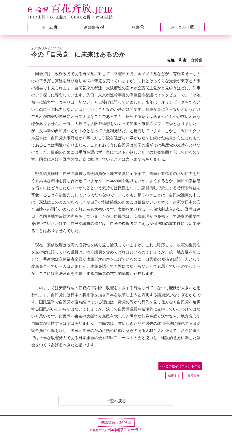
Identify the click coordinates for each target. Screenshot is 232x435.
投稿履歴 (194, 375)
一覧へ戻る (116, 401)
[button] (50, 27)
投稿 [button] (94, 27)
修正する (174, 375)
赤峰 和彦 (176, 60)
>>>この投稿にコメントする (180, 366)
